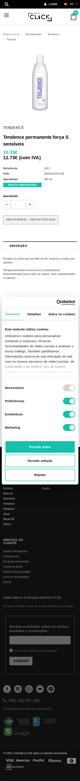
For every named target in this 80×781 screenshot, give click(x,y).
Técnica (11, 39)
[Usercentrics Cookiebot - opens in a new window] (57, 302)
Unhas (7, 524)
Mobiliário (9, 498)
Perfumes (9, 503)
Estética (8, 488)
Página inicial (11, 34)
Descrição (18, 246)
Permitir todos (40, 447)
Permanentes (34, 34)
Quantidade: (11, 196)
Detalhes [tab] (34, 314)
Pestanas (9, 508)
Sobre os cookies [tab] (61, 314)
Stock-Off (8, 519)
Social (46, 488)
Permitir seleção (40, 461)
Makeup (8, 493)
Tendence (54, 34)
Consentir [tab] (12, 314)
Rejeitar (40, 475)
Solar (6, 513)
